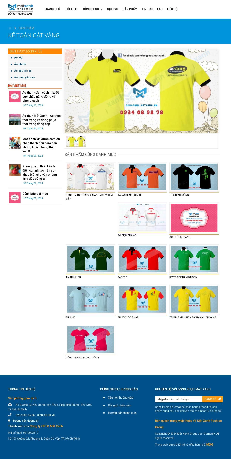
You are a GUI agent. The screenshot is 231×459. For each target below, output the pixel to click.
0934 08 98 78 (46, 415)
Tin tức (147, 9)
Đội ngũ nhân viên (117, 405)
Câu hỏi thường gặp (118, 397)
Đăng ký (212, 398)
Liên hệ (172, 9)
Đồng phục (91, 9)
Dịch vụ (112, 9)
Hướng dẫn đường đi (23, 420)
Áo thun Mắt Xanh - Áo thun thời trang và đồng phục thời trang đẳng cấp (40, 117)
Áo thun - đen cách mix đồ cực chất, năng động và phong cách (39, 95)
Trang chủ (52, 9)
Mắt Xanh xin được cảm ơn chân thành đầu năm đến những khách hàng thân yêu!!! (39, 140)
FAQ (160, 9)
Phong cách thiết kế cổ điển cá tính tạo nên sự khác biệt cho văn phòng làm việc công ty (41, 166)
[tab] (76, 141)
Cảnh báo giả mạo (34, 185)
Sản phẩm (130, 9)
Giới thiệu (72, 9)
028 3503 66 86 (25, 415)
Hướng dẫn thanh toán (120, 412)
